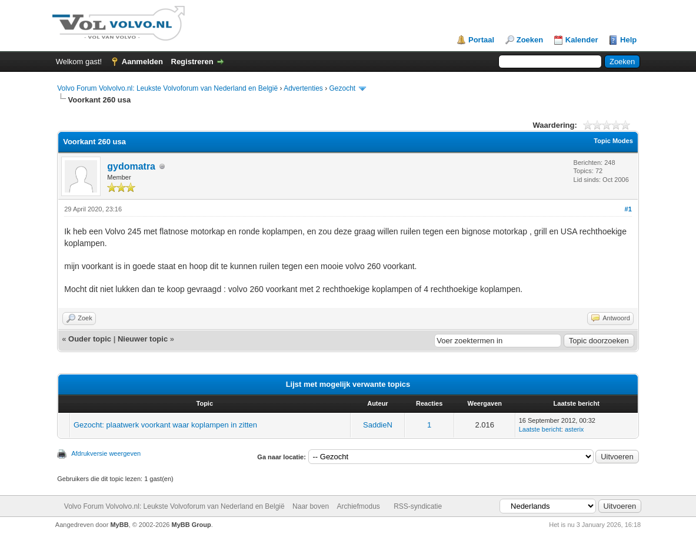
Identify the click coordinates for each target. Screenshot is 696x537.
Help (628, 39)
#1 (628, 209)
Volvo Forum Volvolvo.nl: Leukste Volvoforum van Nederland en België (167, 88)
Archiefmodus (358, 506)
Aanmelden (142, 61)
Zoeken (530, 39)
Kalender (581, 39)
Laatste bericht (540, 429)
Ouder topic (89, 338)
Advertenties (303, 88)
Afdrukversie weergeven (106, 453)
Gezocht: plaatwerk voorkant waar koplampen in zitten (165, 424)
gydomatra (131, 166)
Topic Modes (613, 140)
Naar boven (310, 506)
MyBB (119, 524)
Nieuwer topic (143, 338)
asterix (574, 429)
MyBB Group (191, 524)
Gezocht (342, 88)
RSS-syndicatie (418, 506)
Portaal (481, 39)
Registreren (192, 61)
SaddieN (377, 424)
